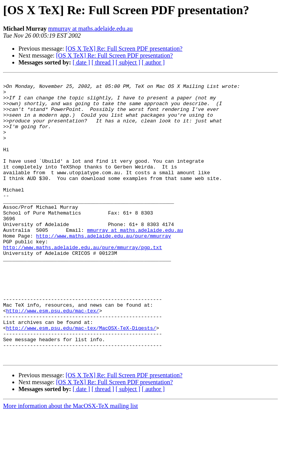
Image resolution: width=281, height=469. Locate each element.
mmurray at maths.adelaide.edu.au (90, 28)
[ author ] (153, 62)
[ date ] (81, 62)
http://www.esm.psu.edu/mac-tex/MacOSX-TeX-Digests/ (81, 378)
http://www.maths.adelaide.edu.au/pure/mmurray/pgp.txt (82, 281)
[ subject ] (128, 62)
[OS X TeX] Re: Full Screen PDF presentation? (124, 48)
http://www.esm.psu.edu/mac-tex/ (52, 357)
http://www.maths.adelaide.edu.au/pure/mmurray (103, 267)
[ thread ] (102, 62)
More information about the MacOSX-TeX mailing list (70, 462)
